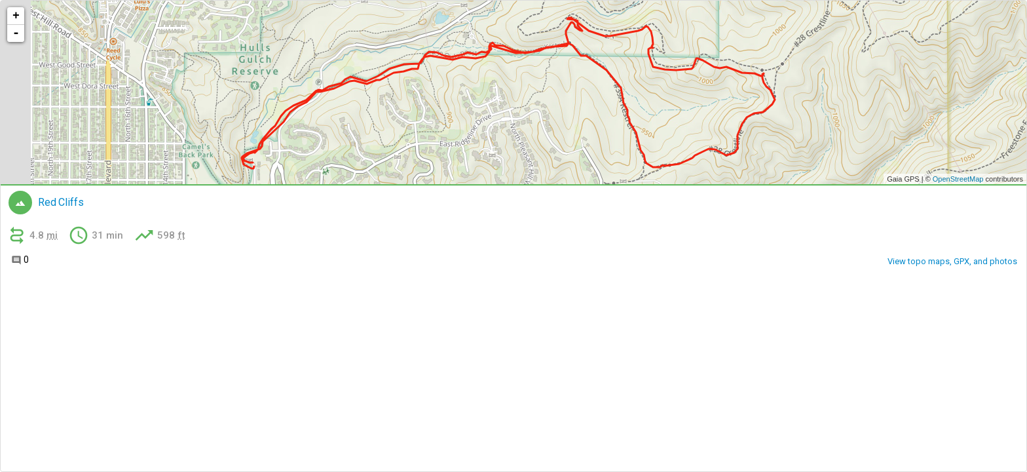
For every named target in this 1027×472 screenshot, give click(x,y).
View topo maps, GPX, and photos (952, 261)
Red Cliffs (60, 202)
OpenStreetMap (958, 179)
